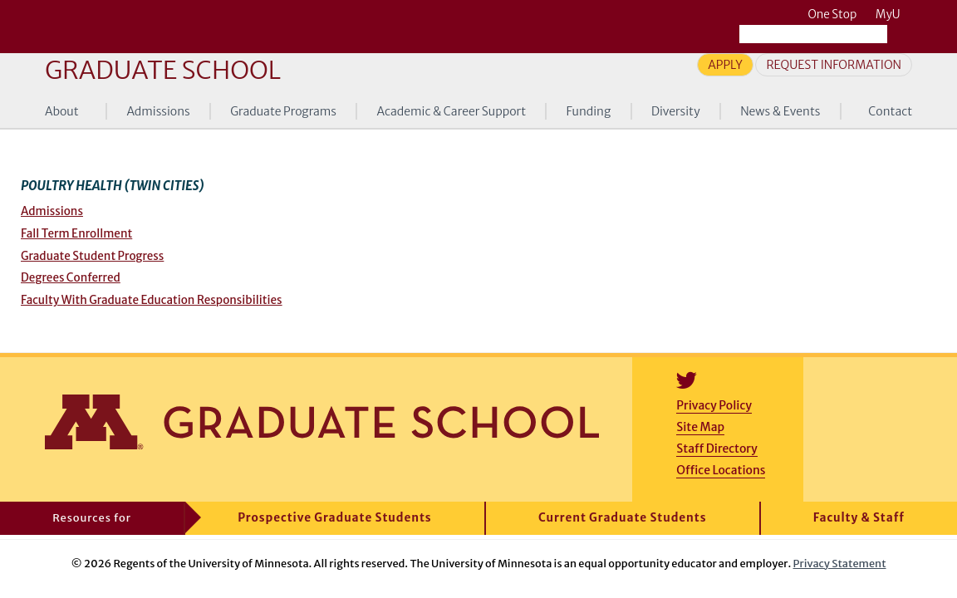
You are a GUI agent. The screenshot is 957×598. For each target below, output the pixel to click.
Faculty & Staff (859, 518)
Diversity (675, 111)
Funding (589, 111)
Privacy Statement (839, 563)
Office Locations (720, 470)
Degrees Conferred (70, 278)
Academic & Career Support (452, 111)
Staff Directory (716, 448)
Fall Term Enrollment (76, 234)
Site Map (700, 426)
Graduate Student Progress (92, 256)
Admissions (157, 111)
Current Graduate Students (622, 518)
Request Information (833, 64)
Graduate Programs (283, 111)
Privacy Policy (714, 405)
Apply (725, 64)
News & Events (780, 111)
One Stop (831, 14)
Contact (890, 111)
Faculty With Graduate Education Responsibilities (151, 300)
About (62, 111)
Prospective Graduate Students (334, 518)
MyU (894, 14)
